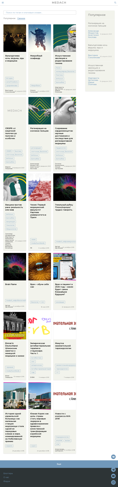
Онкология (10, 225)
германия (9, 367)
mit (42, 302)
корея (33, 446)
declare (67, 440)
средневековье (12, 85)
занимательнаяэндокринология (68, 365)
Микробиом (35, 85)
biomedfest (60, 82)
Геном (58, 68)
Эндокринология (62, 437)
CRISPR (9, 151)
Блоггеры (8, 473)
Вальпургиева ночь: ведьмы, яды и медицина (14, 58)
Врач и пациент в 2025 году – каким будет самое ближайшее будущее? (64, 289)
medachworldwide (38, 243)
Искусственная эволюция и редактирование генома (63, 59)
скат (33, 361)
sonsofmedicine (12, 82)
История (9, 78)
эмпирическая (36, 365)
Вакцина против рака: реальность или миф (14, 207)
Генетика (59, 75)
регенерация (36, 148)
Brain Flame (11, 284)
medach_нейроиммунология (66, 241)
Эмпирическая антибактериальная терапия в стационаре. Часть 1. (39, 348)
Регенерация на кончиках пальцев (39, 129)
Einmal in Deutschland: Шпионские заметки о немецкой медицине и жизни (14, 349)
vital (57, 444)
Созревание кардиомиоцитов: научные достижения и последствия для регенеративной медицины (64, 136)
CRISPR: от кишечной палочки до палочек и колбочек (11, 133)
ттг (57, 372)
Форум (6, 481)
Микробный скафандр (36, 57)
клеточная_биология (14, 155)
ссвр (33, 372)
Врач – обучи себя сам (39, 285)
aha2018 (59, 440)
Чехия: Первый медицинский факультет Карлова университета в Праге (38, 211)
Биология (34, 302)
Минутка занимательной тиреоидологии (63, 345)
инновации (60, 302)
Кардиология (61, 148)
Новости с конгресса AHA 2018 (62, 416)
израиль (9, 446)
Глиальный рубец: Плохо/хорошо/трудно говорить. (64, 207)
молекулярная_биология (65, 71)
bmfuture (59, 79)
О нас (6, 477)
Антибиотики (36, 358)
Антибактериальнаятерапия (41, 369)
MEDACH (59, 2)
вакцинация (10, 221)
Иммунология (11, 229)
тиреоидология (62, 369)
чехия (33, 239)
